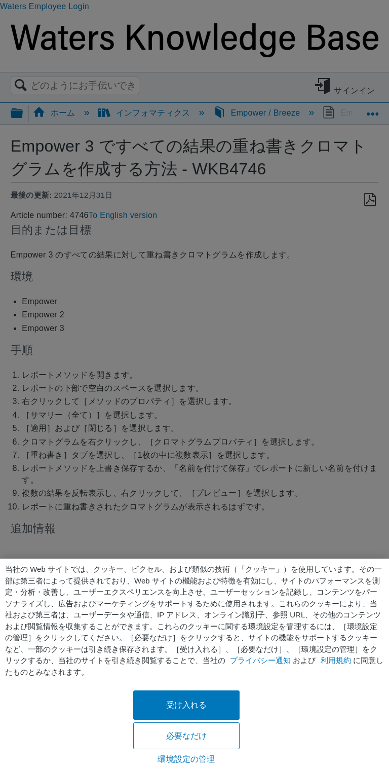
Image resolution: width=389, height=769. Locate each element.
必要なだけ (186, 735)
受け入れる (186, 705)
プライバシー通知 (260, 660)
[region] (194, 664)
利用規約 (336, 660)
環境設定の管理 (186, 759)
